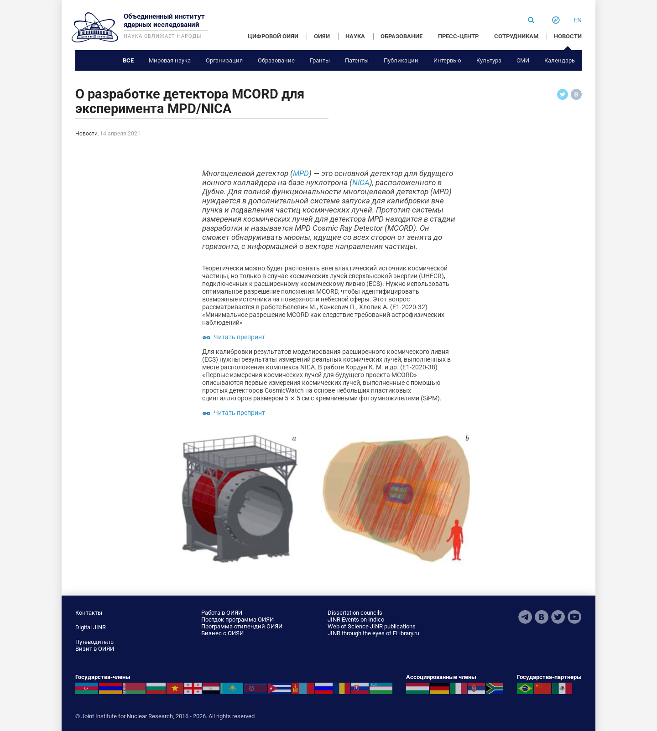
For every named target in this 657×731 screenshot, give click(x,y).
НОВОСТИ (568, 36)
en (578, 20)
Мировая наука (170, 60)
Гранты (320, 60)
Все (128, 60)
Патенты (357, 60)
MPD (301, 173)
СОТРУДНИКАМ (516, 36)
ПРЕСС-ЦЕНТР (458, 36)
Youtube (574, 617)
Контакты (88, 612)
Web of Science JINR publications (372, 626)
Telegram (525, 617)
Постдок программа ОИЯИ (237, 619)
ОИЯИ (322, 36)
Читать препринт (239, 337)
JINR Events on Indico (356, 619)
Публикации (401, 60)
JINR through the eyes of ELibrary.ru (373, 633)
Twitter (558, 617)
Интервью (447, 60)
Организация (224, 60)
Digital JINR (90, 627)
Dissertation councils (355, 612)
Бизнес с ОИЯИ (222, 633)
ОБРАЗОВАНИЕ (401, 36)
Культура (488, 60)
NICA (361, 182)
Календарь (559, 60)
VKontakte (541, 617)
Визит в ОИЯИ (94, 648)
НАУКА (355, 36)
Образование (276, 60)
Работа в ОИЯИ (221, 612)
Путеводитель (94, 641)
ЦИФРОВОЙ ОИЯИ (273, 36)
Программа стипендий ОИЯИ (241, 626)
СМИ (522, 60)
